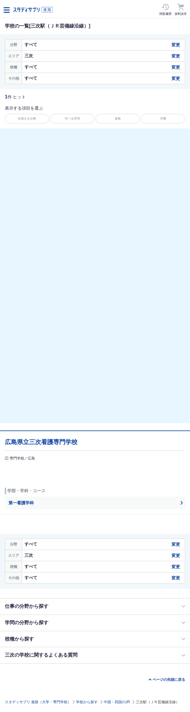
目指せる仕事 (27, 118)
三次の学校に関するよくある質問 (41, 655)
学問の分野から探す (26, 622)
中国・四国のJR (117, 702)
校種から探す (19, 638)
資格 (118, 118)
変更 (176, 44)
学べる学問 (72, 118)
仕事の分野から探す (26, 606)
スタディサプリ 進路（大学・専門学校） (38, 702)
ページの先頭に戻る (168, 679)
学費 (163, 118)
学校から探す (87, 702)
